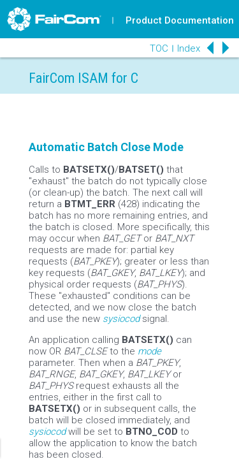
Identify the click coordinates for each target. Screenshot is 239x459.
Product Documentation (180, 20)
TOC (159, 48)
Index (188, 48)
